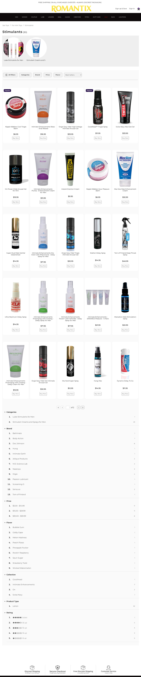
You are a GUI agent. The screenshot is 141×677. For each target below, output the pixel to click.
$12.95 (70, 388)
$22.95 (125, 325)
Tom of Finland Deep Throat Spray (125, 254)
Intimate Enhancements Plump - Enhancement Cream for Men (43, 191)
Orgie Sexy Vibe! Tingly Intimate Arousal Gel (70, 254)
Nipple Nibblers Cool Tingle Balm (15, 128)
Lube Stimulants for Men (13, 60)
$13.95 (43, 198)
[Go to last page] (82, 407)
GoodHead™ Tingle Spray (98, 127)
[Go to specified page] (68, 407)
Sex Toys (6, 25)
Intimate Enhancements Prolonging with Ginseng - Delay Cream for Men (16, 382)
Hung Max (98, 381)
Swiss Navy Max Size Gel (125, 127)
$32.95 (125, 197)
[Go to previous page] (62, 407)
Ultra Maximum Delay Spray (16, 317)
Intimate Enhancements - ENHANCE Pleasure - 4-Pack (98, 318)
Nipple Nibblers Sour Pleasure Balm (97, 190)
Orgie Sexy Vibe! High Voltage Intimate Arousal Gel (70, 128)
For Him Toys (17, 25)
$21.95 (97, 325)
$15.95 (15, 390)
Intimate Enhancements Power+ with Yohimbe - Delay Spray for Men (70, 318)
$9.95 (70, 196)
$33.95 (70, 134)
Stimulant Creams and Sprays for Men (41, 60)
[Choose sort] (73, 75)
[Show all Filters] (10, 75)
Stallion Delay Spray (98, 253)
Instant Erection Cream (70, 189)
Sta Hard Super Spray (70, 381)
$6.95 (15, 134)
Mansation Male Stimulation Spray (125, 318)
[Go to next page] (78, 407)
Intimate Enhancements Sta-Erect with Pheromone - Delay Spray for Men (43, 254)
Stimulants (29, 25)
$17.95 (43, 262)
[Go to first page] (58, 407)
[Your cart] (138, 9)
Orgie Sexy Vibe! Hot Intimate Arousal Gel (43, 382)
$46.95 (125, 261)
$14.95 (16, 261)
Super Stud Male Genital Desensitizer (15, 254)
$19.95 (16, 197)
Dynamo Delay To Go (125, 381)
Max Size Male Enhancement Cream (125, 190)
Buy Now (16, 138)
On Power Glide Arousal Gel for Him (15, 190)
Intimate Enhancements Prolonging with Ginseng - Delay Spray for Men (43, 318)
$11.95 (97, 133)
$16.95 (43, 134)
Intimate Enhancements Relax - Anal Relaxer (43, 128)
